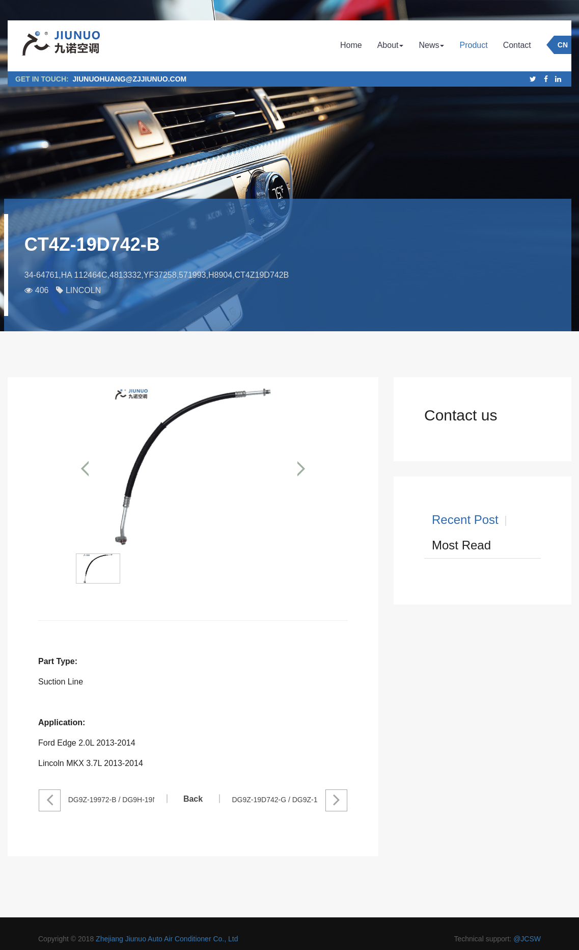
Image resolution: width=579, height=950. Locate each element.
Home (351, 45)
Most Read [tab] (461, 545)
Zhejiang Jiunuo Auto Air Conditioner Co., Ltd (167, 939)
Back (193, 799)
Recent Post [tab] (465, 519)
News (431, 45)
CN (563, 45)
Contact (517, 45)
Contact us (460, 415)
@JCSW (527, 939)
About (390, 45)
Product (473, 45)
